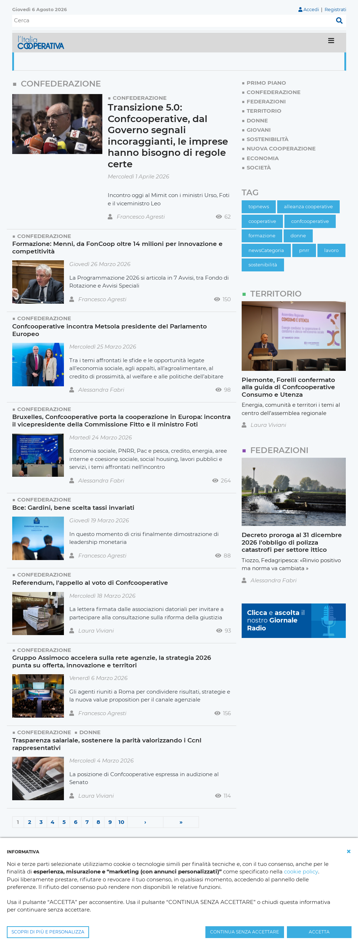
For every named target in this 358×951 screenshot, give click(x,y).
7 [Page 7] (87, 822)
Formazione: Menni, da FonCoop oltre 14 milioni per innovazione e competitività (117, 247)
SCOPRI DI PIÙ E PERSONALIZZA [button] (47, 931)
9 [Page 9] (110, 822)
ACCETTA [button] (319, 931)
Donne (90, 732)
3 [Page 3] (41, 822)
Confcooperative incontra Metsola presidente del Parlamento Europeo (110, 329)
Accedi (311, 9)
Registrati (335, 9)
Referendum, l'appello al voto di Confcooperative (90, 582)
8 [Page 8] (98, 822)
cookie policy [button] (301, 871)
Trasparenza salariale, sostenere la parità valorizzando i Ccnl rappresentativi (107, 743)
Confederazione (140, 97)
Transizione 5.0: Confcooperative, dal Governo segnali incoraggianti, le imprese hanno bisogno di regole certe (168, 136)
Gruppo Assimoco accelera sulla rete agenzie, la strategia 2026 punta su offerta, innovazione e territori (111, 661)
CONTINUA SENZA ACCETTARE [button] (244, 931)
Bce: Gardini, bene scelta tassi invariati (73, 507)
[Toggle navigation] (331, 42)
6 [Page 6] (75, 822)
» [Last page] (180, 822)
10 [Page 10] (121, 822)
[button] (348, 851)
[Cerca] (172, 21)
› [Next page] (145, 822)
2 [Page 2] (29, 822)
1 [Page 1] (18, 822)
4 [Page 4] (52, 822)
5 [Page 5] (64, 822)
